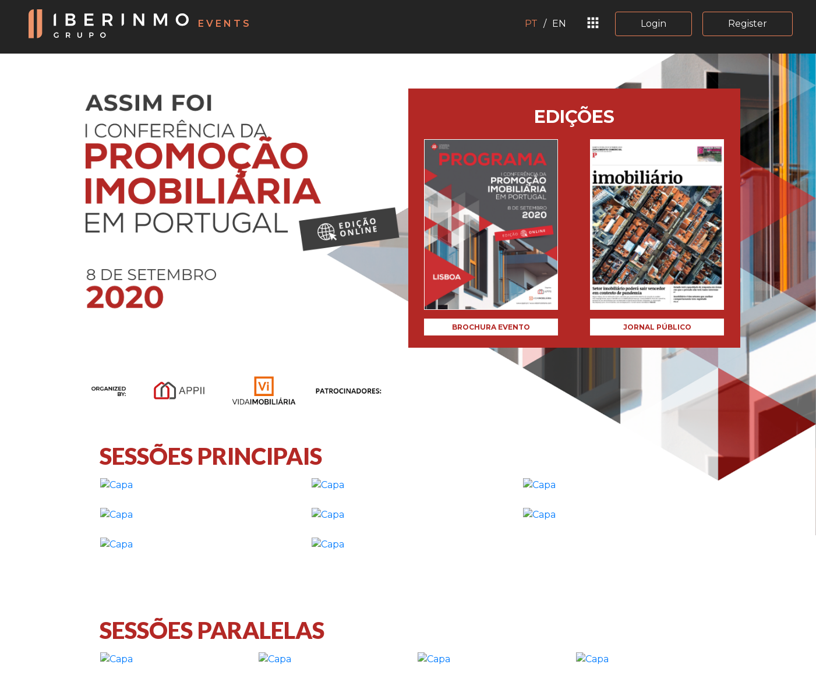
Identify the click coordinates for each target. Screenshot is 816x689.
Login (653, 23)
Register (747, 23)
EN (559, 23)
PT (531, 23)
